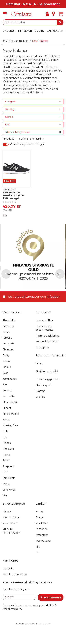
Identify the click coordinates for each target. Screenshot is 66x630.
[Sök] (60, 22)
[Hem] (21, 14)
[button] (12, 608)
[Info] (53, 14)
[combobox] (33, 22)
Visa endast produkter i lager (27, 144)
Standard (36, 138)
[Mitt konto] (47, 14)
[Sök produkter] (33, 22)
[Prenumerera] (50, 597)
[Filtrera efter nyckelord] (33, 132)
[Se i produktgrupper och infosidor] (6, 14)
